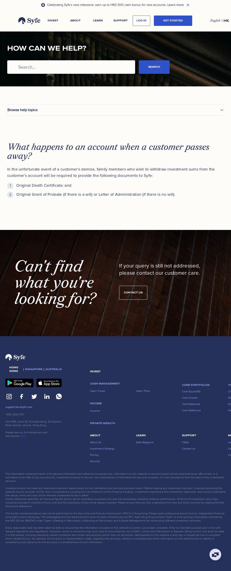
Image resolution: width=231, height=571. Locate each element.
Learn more (175, 5)
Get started (173, 20)
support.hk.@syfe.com (18, 407)
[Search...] (71, 67)
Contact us (133, 294)
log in (141, 20)
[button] (52, 20)
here (23, 436)
